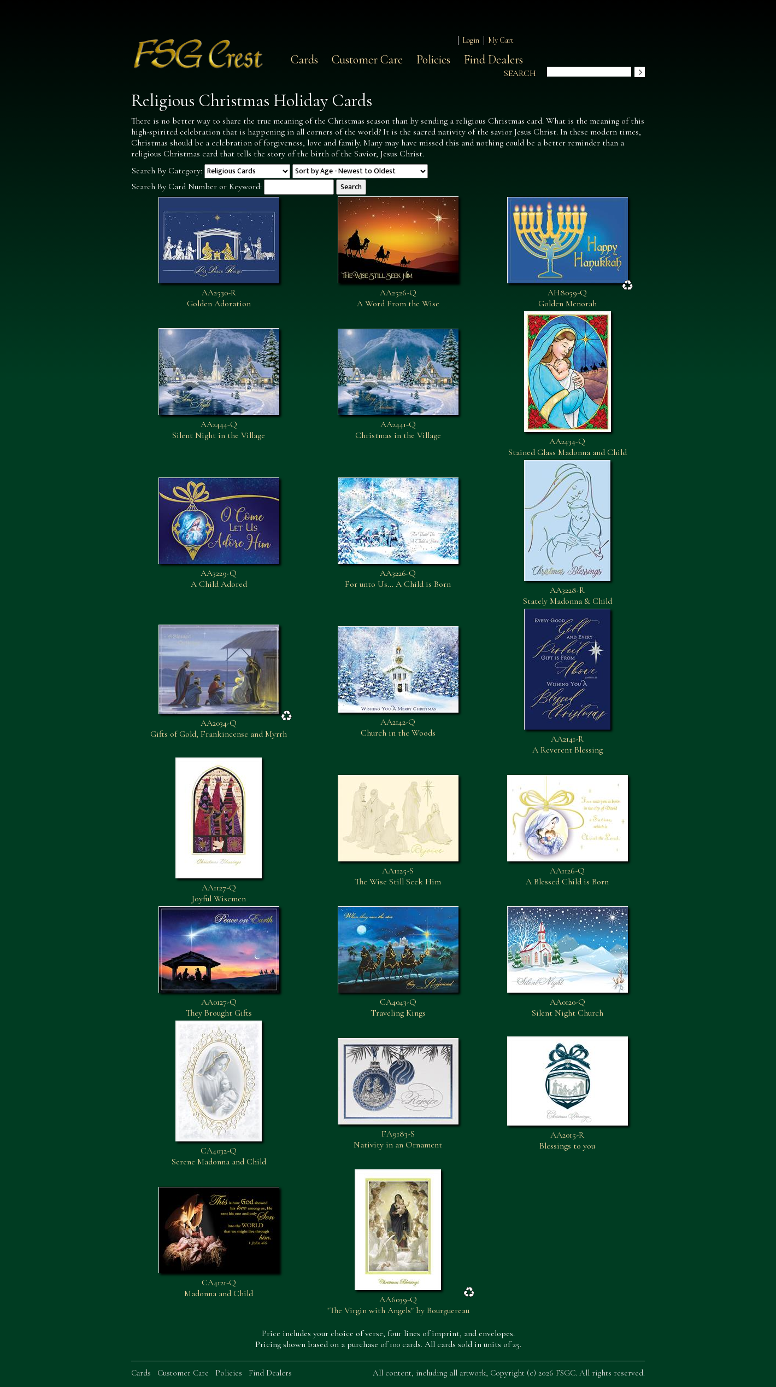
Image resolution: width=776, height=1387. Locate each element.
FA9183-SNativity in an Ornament (398, 1139)
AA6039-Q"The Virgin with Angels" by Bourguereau (397, 1305)
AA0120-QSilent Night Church (567, 1007)
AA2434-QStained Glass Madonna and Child (567, 447)
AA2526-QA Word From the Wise (398, 298)
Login (470, 40)
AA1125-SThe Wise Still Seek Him (398, 876)
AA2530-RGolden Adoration (219, 298)
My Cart (501, 40)
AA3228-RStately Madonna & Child (567, 596)
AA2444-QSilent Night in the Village (218, 430)
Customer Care (367, 60)
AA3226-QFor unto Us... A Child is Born (398, 579)
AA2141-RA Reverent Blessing (567, 744)
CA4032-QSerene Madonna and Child (219, 1156)
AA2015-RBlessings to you (567, 1140)
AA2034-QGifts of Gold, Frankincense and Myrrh (218, 728)
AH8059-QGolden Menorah (567, 298)
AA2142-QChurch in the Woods (398, 727)
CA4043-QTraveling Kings (398, 1007)
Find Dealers (493, 60)
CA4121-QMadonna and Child (218, 1288)
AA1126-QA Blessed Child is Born (567, 876)
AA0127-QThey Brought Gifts (219, 1007)
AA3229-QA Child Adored (219, 579)
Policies (433, 60)
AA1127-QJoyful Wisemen (219, 893)
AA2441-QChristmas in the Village (398, 430)
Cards (304, 60)
